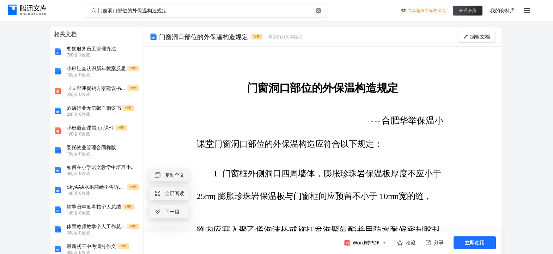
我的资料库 (502, 10)
